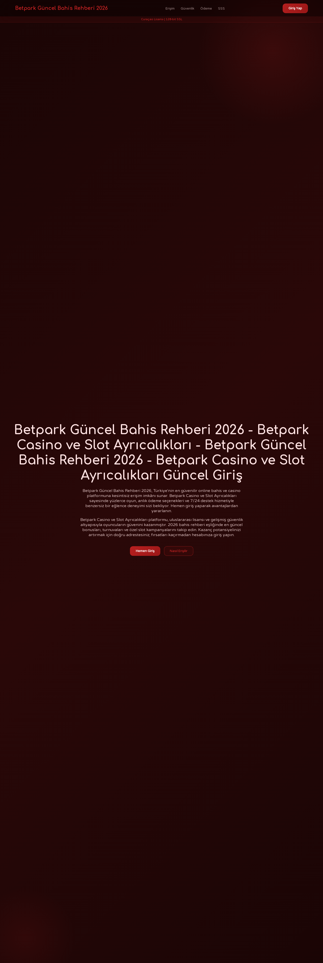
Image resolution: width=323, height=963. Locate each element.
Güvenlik (187, 9)
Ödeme (206, 9)
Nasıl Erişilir (178, 551)
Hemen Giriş (145, 551)
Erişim (170, 9)
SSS (221, 9)
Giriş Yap (295, 8)
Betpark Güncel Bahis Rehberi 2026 (61, 8)
